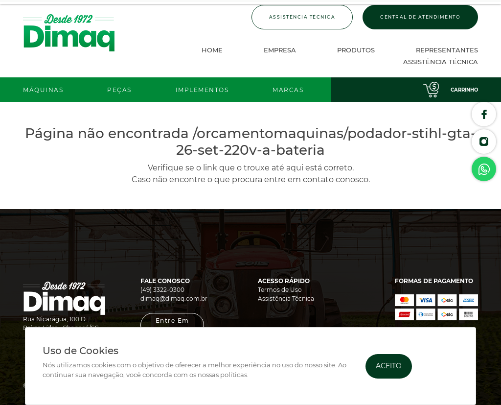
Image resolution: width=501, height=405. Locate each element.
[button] (172, 325)
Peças (119, 90)
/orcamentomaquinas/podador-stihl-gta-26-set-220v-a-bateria (326, 141)
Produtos (356, 50)
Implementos (202, 90)
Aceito (389, 365)
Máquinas (43, 90)
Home (212, 50)
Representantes (447, 50)
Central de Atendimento (420, 17)
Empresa (280, 50)
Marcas (288, 90)
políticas (233, 375)
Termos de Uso (280, 289)
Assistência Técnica (302, 17)
